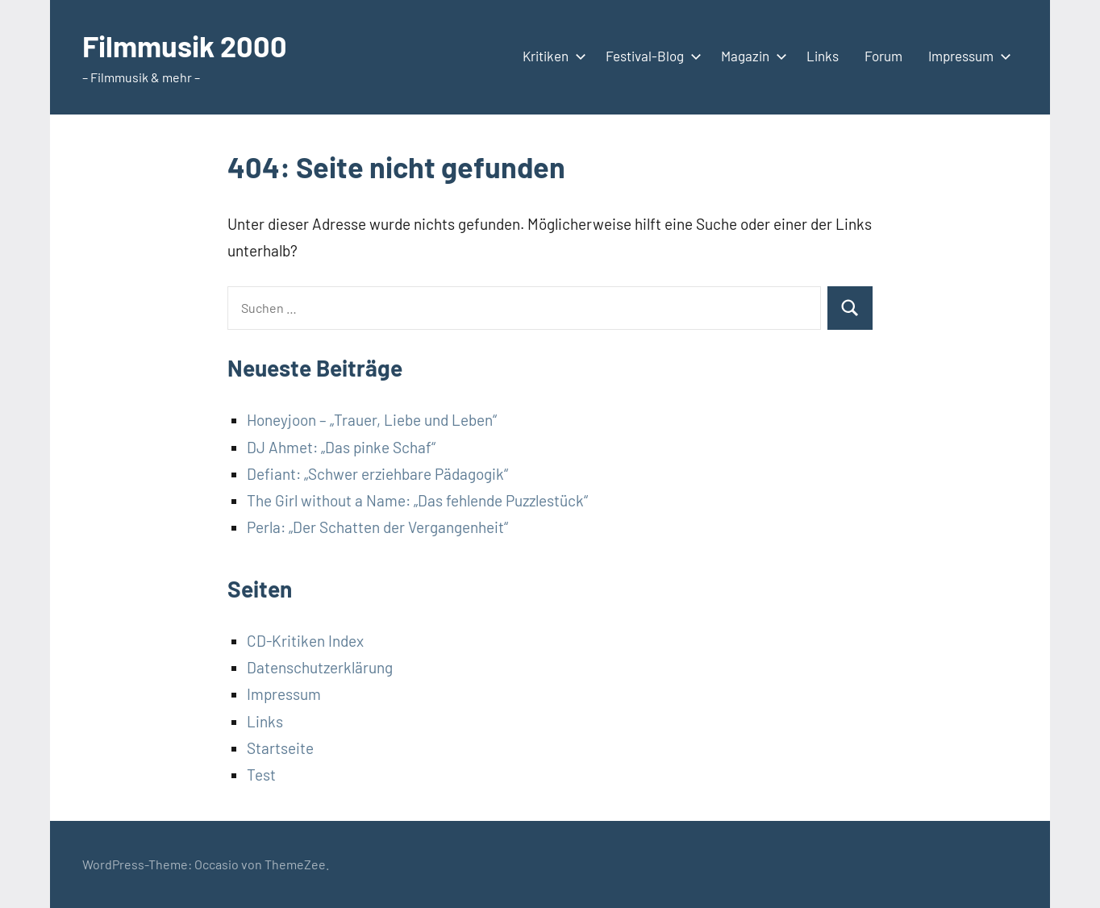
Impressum (966, 56)
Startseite (280, 748)
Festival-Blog (650, 56)
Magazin (751, 56)
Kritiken (551, 56)
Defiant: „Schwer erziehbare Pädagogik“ (377, 473)
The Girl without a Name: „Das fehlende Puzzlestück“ (417, 500)
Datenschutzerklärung (320, 667)
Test (261, 774)
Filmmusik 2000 (184, 45)
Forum (883, 56)
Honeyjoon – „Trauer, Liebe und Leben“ (372, 419)
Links (822, 56)
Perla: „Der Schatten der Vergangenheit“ (377, 527)
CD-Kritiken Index (305, 640)
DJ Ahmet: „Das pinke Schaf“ (341, 447)
